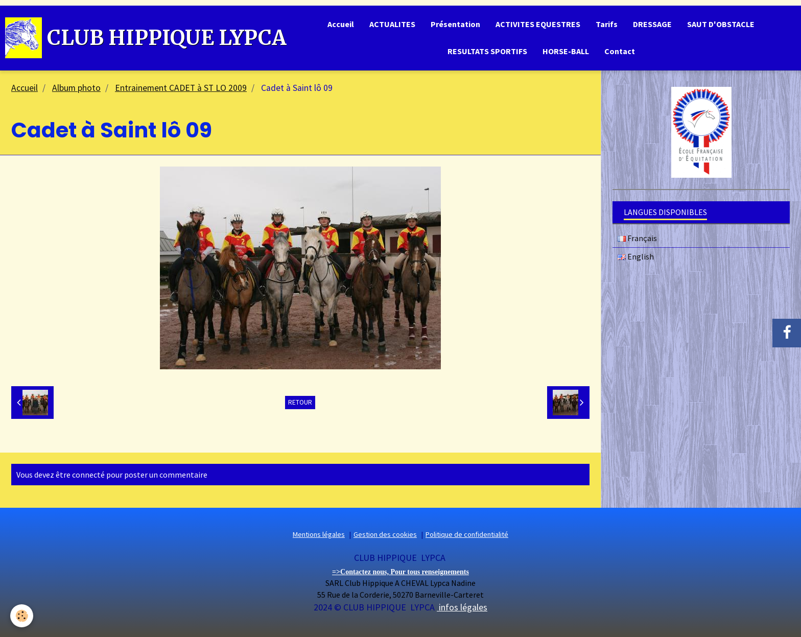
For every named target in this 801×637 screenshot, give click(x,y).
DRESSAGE (652, 24)
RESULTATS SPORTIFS (487, 51)
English (636, 256)
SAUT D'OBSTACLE (721, 24)
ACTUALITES (392, 24)
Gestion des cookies (385, 534)
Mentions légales (319, 534)
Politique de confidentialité (467, 534)
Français (637, 238)
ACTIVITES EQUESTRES (538, 24)
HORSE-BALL (566, 51)
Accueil (340, 24)
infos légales (462, 607)
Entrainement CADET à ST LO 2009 (181, 87)
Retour (300, 402)
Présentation (455, 24)
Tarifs (607, 24)
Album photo (76, 87)
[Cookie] (21, 615)
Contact (619, 51)
